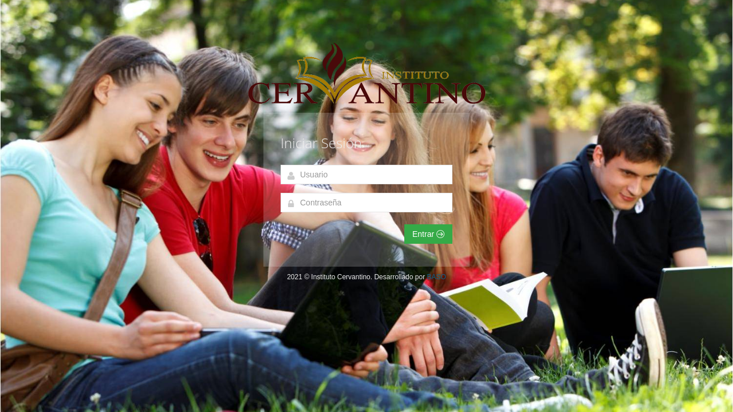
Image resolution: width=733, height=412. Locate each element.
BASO (436, 277)
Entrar (428, 234)
